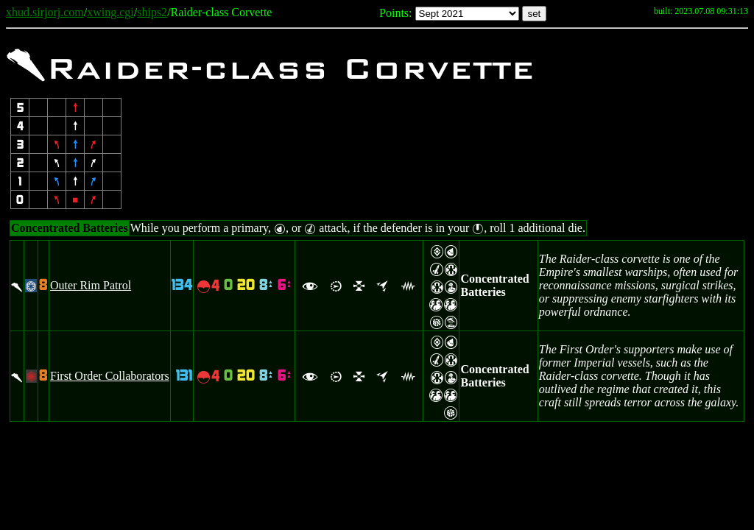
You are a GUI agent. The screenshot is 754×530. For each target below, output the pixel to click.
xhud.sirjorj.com (45, 12)
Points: (395, 13)
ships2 (152, 12)
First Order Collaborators (109, 376)
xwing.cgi (110, 12)
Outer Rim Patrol (90, 285)
